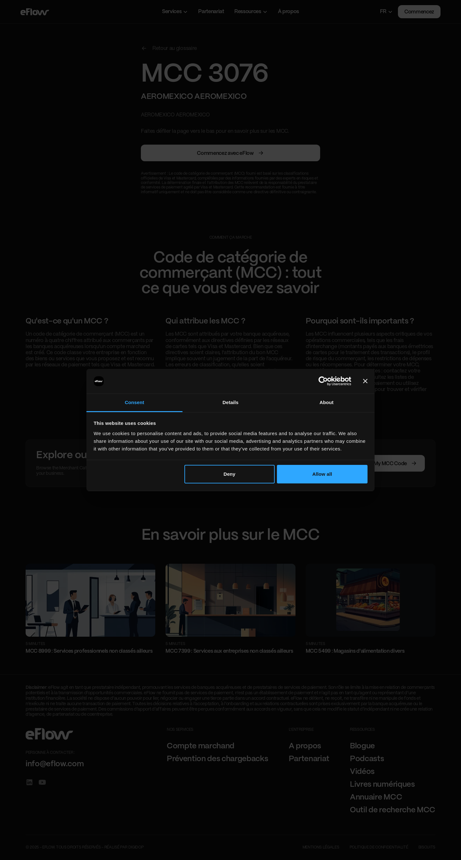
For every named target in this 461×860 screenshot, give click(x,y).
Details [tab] (230, 402)
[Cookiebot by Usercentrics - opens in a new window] (323, 381)
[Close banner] (365, 381)
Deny (229, 474)
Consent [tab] (134, 402)
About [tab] (326, 402)
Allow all (322, 474)
